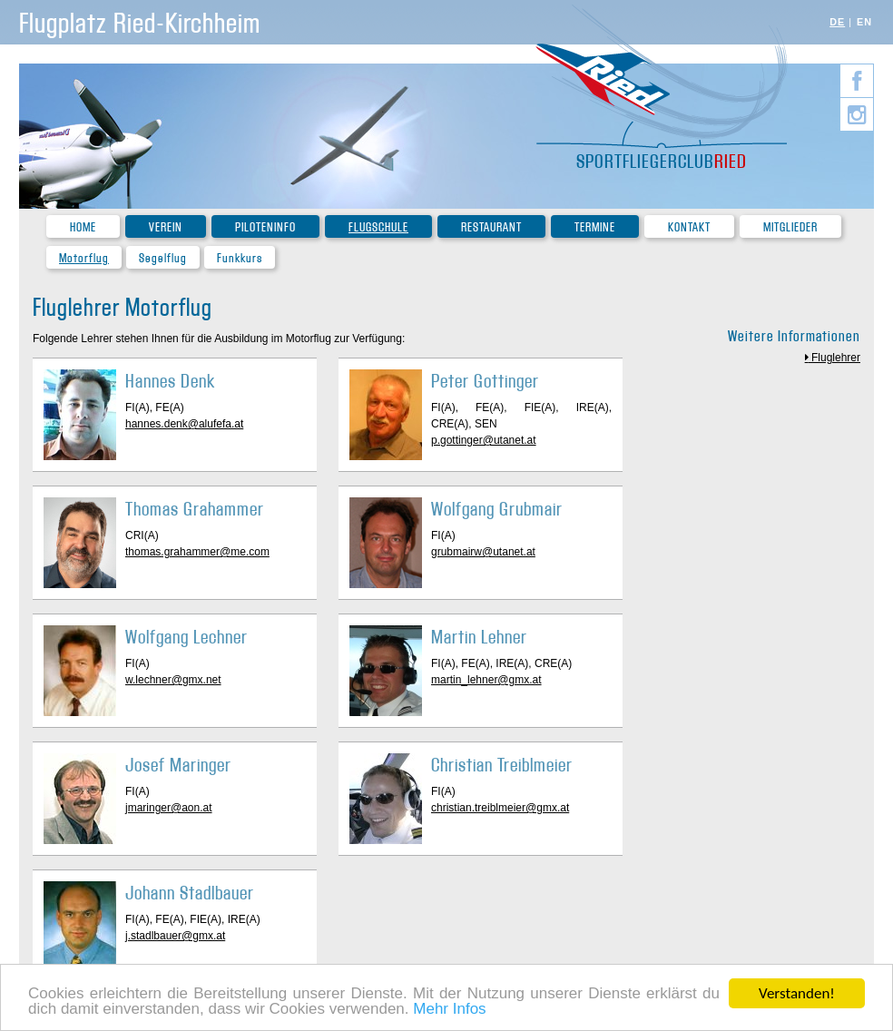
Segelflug (163, 258)
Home (83, 227)
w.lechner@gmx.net (173, 679)
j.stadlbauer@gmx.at (175, 935)
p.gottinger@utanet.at (483, 440)
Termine (594, 227)
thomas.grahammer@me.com (197, 551)
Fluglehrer (835, 357)
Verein (165, 227)
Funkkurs (239, 258)
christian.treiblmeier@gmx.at (500, 807)
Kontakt (689, 227)
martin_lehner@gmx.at (486, 679)
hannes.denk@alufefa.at (184, 423)
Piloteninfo (265, 227)
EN (864, 21)
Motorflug (84, 258)
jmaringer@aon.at (168, 807)
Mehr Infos (449, 1010)
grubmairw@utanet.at (483, 551)
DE (837, 21)
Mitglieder (790, 227)
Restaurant (491, 227)
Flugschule (378, 227)
